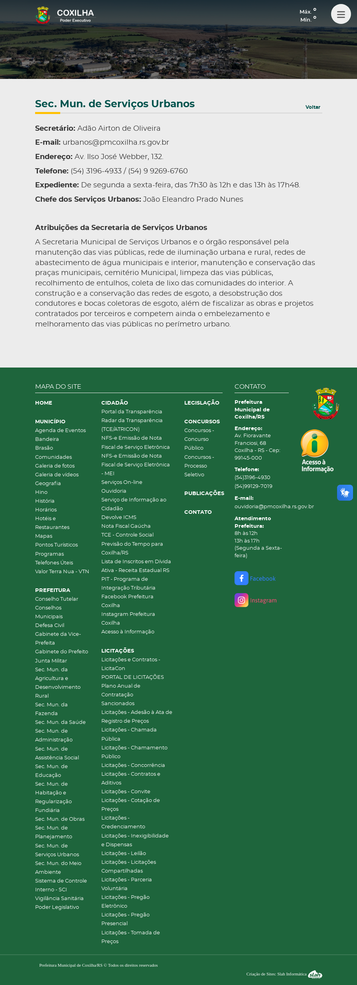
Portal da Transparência (131, 412)
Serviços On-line (121, 482)
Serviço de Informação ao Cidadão (133, 504)
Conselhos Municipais (49, 612)
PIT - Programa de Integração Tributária (128, 584)
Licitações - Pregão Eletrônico (125, 902)
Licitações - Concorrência (133, 765)
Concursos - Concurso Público (199, 439)
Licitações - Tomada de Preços (130, 937)
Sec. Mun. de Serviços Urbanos (57, 850)
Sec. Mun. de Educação (51, 771)
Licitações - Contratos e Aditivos (130, 779)
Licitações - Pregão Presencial (125, 919)
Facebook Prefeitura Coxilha (127, 601)
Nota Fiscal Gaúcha (126, 526)
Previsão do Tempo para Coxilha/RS (132, 549)
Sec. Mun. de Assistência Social (57, 754)
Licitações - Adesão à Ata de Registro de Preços (136, 717)
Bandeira (47, 439)
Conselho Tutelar (56, 599)
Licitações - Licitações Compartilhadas (128, 867)
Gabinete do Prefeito (61, 652)
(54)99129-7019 (253, 486)
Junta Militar (51, 661)
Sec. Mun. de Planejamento (53, 833)
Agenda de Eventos (60, 430)
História (45, 501)
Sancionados (117, 703)
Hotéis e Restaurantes (52, 523)
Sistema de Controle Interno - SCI (61, 886)
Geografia (48, 483)
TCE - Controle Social (127, 535)
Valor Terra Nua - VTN (62, 571)
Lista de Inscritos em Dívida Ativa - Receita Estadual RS (136, 566)
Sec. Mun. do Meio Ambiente (58, 868)
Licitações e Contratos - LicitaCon (130, 664)
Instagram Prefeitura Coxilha (128, 619)
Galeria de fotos (55, 466)
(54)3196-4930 (252, 477)
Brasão (44, 448)
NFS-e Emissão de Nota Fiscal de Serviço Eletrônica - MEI (135, 465)
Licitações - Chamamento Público (134, 752)
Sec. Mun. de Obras (60, 819)
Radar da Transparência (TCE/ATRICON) (132, 425)
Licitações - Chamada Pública (129, 734)
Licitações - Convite (125, 791)
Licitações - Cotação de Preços (130, 805)
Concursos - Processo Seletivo (199, 466)
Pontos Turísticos (56, 545)
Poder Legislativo (57, 907)
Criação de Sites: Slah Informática (284, 973)
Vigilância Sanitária (59, 898)
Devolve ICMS (118, 517)
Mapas (43, 536)
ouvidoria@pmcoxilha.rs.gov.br (262, 506)
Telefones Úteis (54, 563)
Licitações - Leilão (123, 853)
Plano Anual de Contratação (120, 691)
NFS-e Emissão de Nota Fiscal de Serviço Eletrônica (135, 443)
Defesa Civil (49, 625)
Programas (49, 554)
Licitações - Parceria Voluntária (126, 884)
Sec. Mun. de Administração (54, 736)
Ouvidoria (113, 491)
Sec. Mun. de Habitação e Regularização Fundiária (53, 797)
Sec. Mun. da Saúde (60, 722)
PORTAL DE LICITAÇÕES (132, 677)
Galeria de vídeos (57, 475)
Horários (46, 510)
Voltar (313, 107)
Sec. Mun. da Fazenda (51, 709)
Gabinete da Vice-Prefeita (58, 639)
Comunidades (53, 457)
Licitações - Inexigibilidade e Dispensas (135, 840)
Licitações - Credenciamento (123, 823)
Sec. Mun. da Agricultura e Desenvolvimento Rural (58, 683)
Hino (41, 492)
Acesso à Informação (127, 632)
